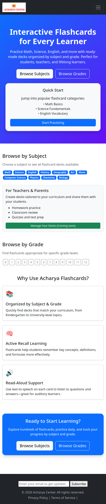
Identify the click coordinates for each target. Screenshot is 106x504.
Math (7, 172)
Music (82, 172)
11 (77, 262)
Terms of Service (63, 498)
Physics (34, 177)
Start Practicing (53, 122)
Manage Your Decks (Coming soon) (53, 225)
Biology (63, 177)
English (32, 172)
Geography (60, 172)
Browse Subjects (35, 73)
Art (72, 172)
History (45, 172)
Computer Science (15, 177)
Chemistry (49, 177)
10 (69, 262)
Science (19, 172)
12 (85, 262)
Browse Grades (72, 73)
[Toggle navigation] (98, 7)
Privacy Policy (38, 498)
